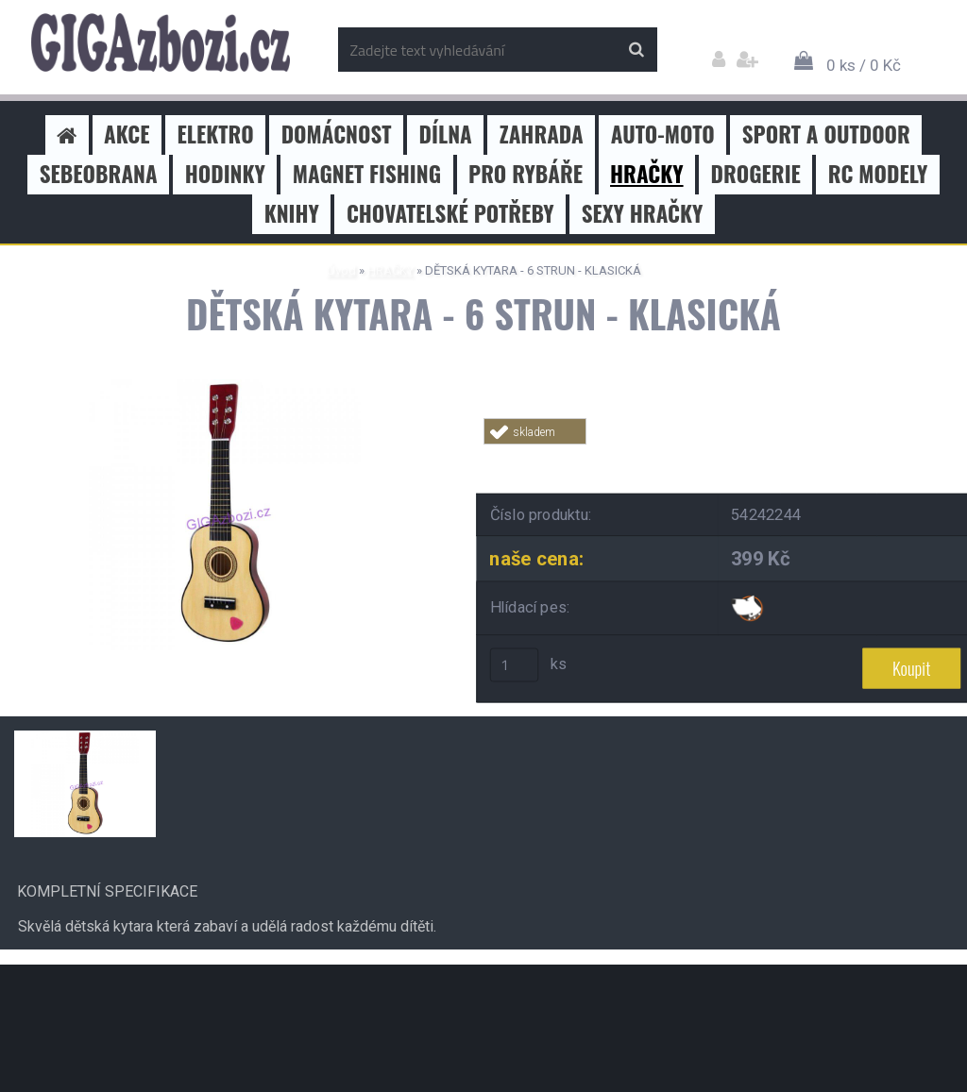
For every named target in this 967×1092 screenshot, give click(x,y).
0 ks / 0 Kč (863, 65)
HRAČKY (390, 270)
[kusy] (514, 665)
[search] (636, 50)
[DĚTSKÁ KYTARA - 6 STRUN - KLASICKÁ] (224, 386)
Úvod (341, 270)
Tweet (753, 455)
